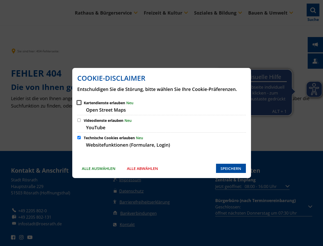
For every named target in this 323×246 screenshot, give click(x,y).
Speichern (231, 168)
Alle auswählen (98, 168)
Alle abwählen (142, 168)
